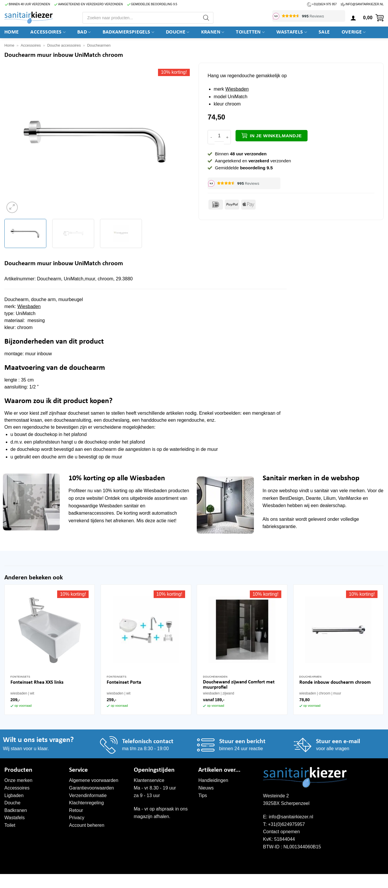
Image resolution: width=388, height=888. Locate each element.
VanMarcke (349, 498)
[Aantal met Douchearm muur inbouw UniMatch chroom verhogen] (227, 137)
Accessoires (48, 32)
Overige (354, 32)
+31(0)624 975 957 (324, 4)
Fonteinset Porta (124, 682)
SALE (324, 32)
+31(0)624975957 (286, 824)
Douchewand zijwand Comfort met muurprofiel (239, 685)
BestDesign (291, 498)
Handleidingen (213, 780)
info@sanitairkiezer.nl (364, 4)
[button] (353, 17)
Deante (313, 498)
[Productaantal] (219, 136)
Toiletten (250, 32)
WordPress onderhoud (95, 880)
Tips (202, 795)
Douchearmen (98, 45)
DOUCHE (177, 32)
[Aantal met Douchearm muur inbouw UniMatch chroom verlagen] (211, 137)
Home (11, 32)
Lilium (330, 498)
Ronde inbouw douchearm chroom (335, 682)
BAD (84, 32)
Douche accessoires (64, 45)
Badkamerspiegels (128, 32)
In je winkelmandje (276, 135)
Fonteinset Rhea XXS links (37, 682)
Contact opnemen (281, 831)
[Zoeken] (206, 18)
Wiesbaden (237, 89)
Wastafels (291, 32)
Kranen (212, 32)
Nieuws (205, 787)
